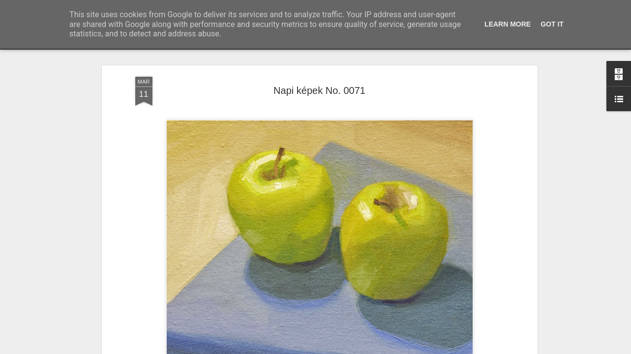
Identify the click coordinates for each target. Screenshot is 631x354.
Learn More (507, 24)
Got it (552, 24)
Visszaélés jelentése (378, 349)
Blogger (341, 349)
